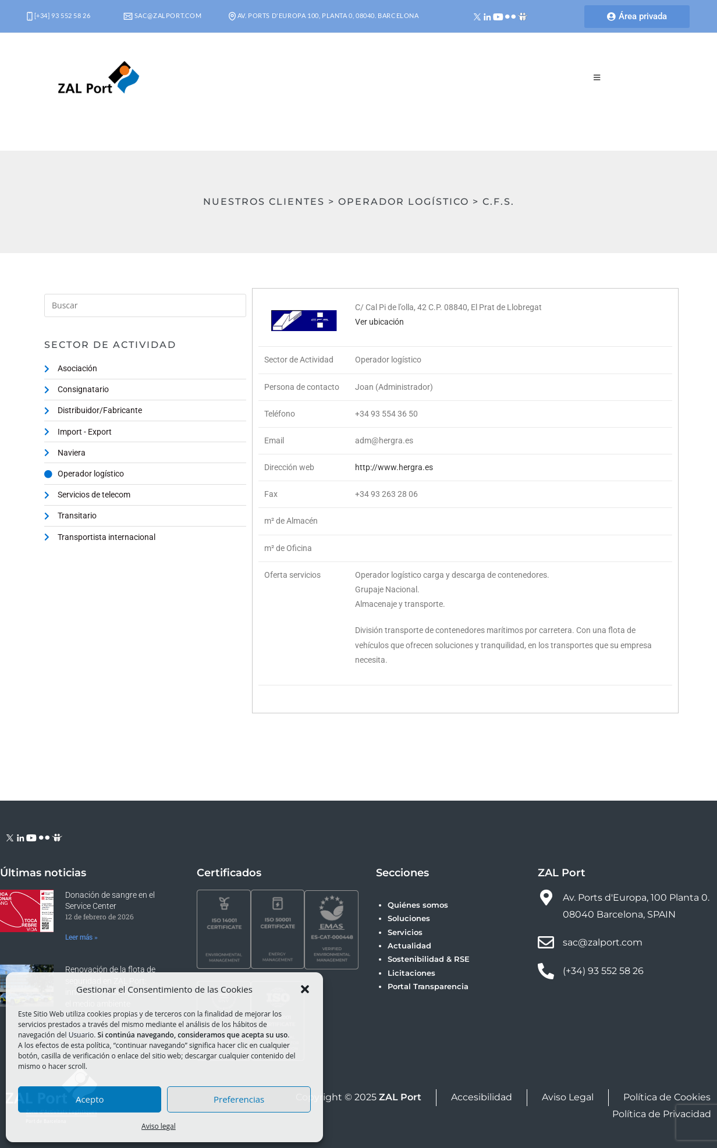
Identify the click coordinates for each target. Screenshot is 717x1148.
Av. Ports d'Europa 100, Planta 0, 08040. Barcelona (324, 15)
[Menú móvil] (597, 77)
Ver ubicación (379, 321)
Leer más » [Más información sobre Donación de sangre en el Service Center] (81, 937)
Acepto (90, 1099)
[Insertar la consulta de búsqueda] (145, 305)
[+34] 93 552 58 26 (58, 15)
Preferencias (239, 1099)
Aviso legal (158, 1126)
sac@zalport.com (162, 15)
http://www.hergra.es (394, 467)
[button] (305, 989)
